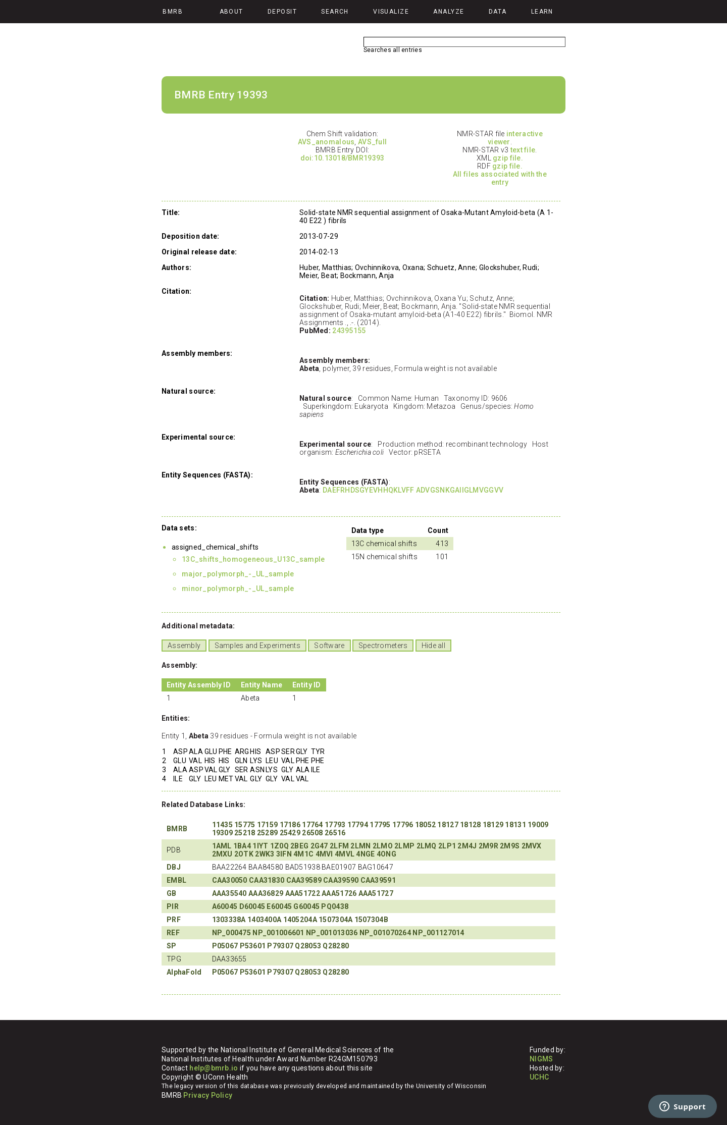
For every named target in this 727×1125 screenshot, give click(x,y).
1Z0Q (279, 846)
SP (172, 946)
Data (498, 11)
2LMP (404, 846)
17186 (290, 825)
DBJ (174, 867)
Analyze (448, 11)
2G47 (319, 846)
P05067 (225, 946)
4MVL (344, 854)
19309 (222, 833)
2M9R (488, 846)
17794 (357, 825)
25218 (244, 833)
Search (335, 11)
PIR (173, 906)
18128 (470, 825)
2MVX (532, 846)
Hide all (433, 645)
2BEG (299, 846)
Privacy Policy (207, 1095)
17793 (335, 825)
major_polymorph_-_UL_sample (238, 574)
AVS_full (372, 142)
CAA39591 (378, 880)
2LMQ (427, 846)
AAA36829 (265, 893)
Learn (542, 11)
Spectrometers (383, 645)
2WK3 (264, 854)
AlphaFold (184, 972)
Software (329, 645)
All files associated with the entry (500, 178)
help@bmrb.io (213, 1068)
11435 (222, 825)
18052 (425, 825)
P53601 (253, 946)
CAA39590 (340, 880)
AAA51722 (302, 893)
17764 (312, 825)
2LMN (360, 846)
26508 (312, 833)
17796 (402, 825)
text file (523, 150)
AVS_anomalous (326, 142)
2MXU (222, 854)
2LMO (383, 846)
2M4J (467, 846)
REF (173, 933)
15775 (244, 825)
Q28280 (336, 946)
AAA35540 (229, 893)
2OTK (243, 854)
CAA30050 (229, 880)
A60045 (225, 906)
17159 (267, 825)
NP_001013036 (331, 933)
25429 (290, 833)
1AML (222, 846)
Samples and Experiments (257, 645)
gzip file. (508, 158)
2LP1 (447, 846)
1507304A (335, 920)
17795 (380, 825)
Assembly (184, 645)
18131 (515, 825)
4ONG (386, 854)
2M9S (510, 846)
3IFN (284, 854)
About (231, 11)
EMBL (176, 880)
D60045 (252, 906)
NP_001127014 (438, 933)
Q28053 (308, 946)
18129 (493, 825)
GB (172, 893)
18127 (447, 825)
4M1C (303, 854)
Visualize (391, 11)
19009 (538, 825)
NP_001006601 (278, 933)
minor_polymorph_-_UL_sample (238, 588)
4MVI (324, 854)
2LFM (339, 846)
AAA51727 (375, 893)
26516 (335, 833)
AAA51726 (339, 893)
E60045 (279, 906)
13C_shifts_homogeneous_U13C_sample (253, 559)
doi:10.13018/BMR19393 (342, 158)
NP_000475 (231, 933)
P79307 (280, 946)
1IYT (260, 846)
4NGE (365, 854)
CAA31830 (266, 880)
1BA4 (242, 846)
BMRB (177, 829)
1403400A (264, 920)
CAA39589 (304, 880)
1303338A (229, 920)
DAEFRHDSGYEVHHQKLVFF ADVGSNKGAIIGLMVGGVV (413, 490)
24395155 (349, 331)
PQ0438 (334, 906)
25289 (267, 833)
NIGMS (541, 1059)
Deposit (282, 11)
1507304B (371, 920)
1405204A (300, 920)
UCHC (539, 1077)
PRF (174, 920)
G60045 (306, 906)
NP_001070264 (385, 933)
